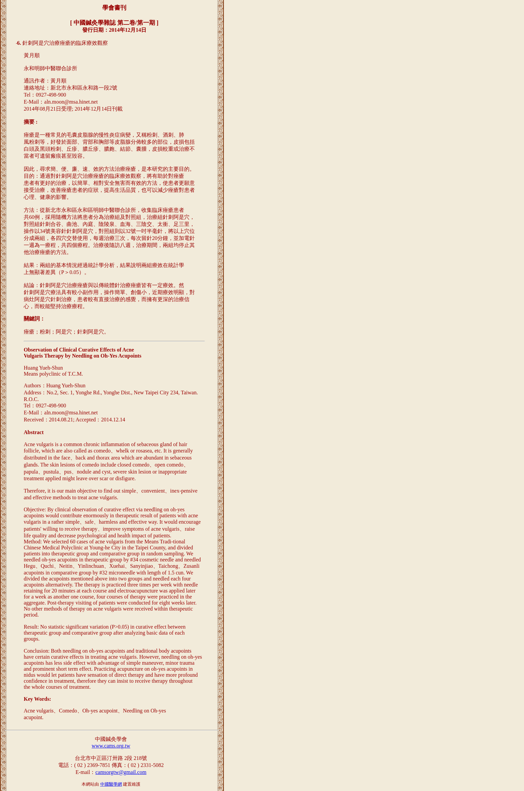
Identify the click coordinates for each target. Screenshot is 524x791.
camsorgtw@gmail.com (120, 772)
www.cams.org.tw (111, 746)
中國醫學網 (111, 784)
